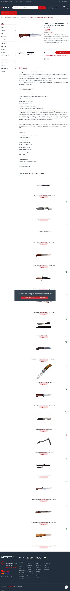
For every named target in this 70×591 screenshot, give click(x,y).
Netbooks (3, 49)
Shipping (29, 563)
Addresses (46, 569)
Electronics (3, 40)
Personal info (47, 563)
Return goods (30, 573)
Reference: (47, 32)
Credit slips (46, 567)
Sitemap (21, 580)
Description (23, 68)
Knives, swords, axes (5, 55)
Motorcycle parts (4, 68)
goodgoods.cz (11, 586)
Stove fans (3, 36)
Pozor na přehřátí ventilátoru (38, 576)
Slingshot (3, 65)
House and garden (5, 62)
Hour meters (3, 46)
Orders (45, 565)
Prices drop (21, 576)
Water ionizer (3, 59)
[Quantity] (49, 52)
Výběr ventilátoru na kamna (39, 565)
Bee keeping (3, 52)
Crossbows (3, 30)
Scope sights (3, 43)
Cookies (20, 566)
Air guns (2, 27)
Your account (46, 558)
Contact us (28, 1)
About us (21, 562)
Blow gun (3, 71)
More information (35, 294)
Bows (2, 33)
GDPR (20, 564)
